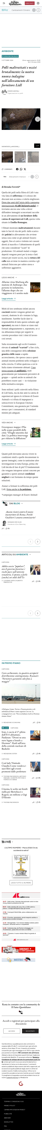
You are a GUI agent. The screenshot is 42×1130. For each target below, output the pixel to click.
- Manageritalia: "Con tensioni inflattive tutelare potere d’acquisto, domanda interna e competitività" (21, 923)
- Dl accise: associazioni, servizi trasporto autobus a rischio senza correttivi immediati (20, 918)
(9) (8, 528)
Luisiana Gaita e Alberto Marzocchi (12, 581)
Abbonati (30, 3)
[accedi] (38, 3)
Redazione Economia (11, 722)
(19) (38, 581)
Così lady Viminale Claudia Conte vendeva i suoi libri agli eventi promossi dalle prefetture (14, 767)
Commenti (7, 169)
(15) (38, 778)
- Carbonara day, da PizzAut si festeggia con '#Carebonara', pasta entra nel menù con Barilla (18, 928)
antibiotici (21, 370)
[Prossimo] (37, 541)
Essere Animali (13, 91)
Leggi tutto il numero (21, 883)
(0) (38, 754)
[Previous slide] (5, 119)
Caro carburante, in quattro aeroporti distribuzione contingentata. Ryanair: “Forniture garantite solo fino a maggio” (20, 677)
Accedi (12, 1031)
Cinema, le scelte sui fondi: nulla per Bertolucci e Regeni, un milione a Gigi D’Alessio (15, 793)
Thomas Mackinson (10, 802)
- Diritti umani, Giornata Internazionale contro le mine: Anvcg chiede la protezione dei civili (20, 902)
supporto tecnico (12, 1077)
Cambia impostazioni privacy (14, 1110)
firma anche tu (18, 489)
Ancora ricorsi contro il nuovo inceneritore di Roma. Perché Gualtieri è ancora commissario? (20, 514)
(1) (38, 722)
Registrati (30, 1031)
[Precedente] (30, 541)
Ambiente (8, 51)
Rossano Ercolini (15, 522)
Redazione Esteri (9, 753)
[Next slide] (36, 119)
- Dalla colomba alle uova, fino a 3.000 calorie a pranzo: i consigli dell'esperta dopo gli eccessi (19, 907)
